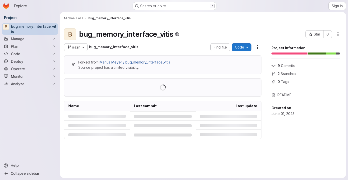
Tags (280, 82)
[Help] (30, 165)
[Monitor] (30, 76)
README (281, 95)
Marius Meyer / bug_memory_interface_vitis (135, 62)
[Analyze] (30, 83)
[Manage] (30, 38)
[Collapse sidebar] (30, 173)
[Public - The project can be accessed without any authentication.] (177, 34)
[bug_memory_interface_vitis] (30, 29)
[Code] (30, 53)
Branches (283, 74)
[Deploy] (30, 61)
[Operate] (30, 68)
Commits (283, 66)
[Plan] (30, 46)
